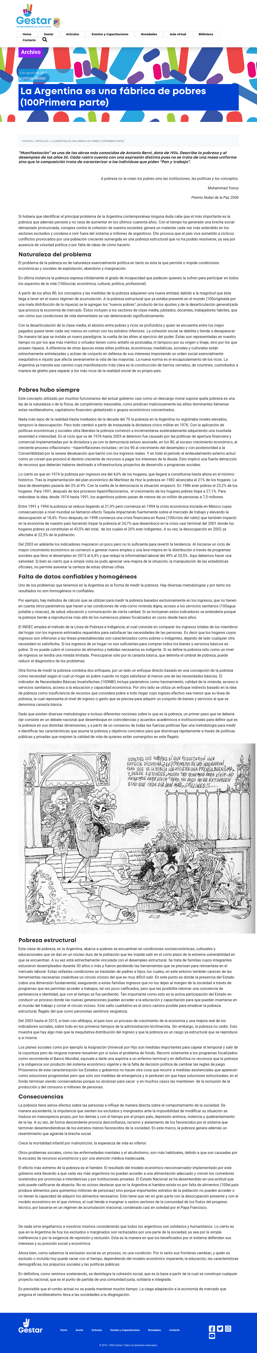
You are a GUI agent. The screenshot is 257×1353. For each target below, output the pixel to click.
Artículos (72, 34)
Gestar (48, 34)
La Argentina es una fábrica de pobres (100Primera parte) (87, 141)
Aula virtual (178, 34)
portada (27, 141)
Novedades (149, 34)
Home (27, 34)
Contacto (29, 40)
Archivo (31, 52)
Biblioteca (206, 34)
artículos (42, 141)
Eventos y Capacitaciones (110, 34)
